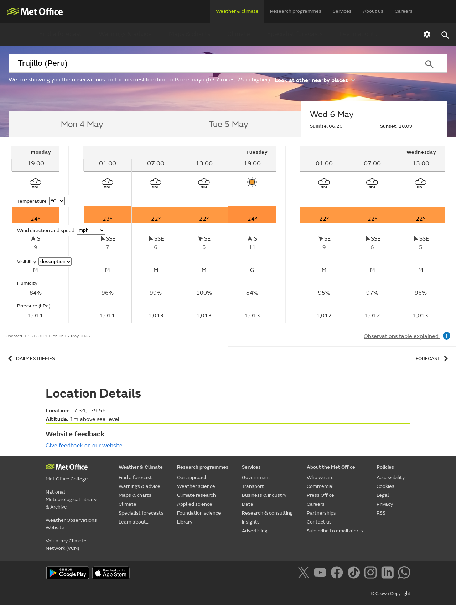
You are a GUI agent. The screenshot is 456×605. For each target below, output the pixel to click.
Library (184, 522)
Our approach (192, 477)
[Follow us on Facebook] (338, 573)
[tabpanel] (36, 234)
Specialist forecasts (295, 34)
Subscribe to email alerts (335, 531)
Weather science (196, 486)
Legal (383, 495)
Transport (253, 486)
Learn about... (359, 34)
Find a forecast (60, 34)
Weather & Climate (141, 467)
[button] (445, 34)
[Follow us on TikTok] (355, 573)
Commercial (320, 486)
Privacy (385, 504)
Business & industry (264, 495)
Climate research (196, 495)
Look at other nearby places (315, 79)
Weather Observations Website (71, 524)
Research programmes (295, 11)
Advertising (255, 531)
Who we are (320, 477)
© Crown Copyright (390, 593)
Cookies (385, 486)
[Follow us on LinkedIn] (389, 573)
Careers (404, 11)
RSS (381, 513)
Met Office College (67, 479)
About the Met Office (331, 467)
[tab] (82, 124)
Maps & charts (189, 34)
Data (247, 504)
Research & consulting (267, 513)
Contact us (319, 522)
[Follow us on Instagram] (371, 573)
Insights (251, 522)
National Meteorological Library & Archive (71, 499)
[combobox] (210, 63)
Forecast (433, 358)
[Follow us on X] (304, 573)
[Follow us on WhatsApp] (404, 573)
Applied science (194, 504)
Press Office (320, 495)
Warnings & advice (125, 34)
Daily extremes (30, 358)
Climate (238, 34)
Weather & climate (237, 11)
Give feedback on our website (84, 445)
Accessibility (391, 477)
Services (342, 11)
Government (256, 477)
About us (373, 11)
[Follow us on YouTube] (321, 573)
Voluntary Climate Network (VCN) (66, 544)
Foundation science (199, 513)
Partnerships (321, 513)
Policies (385, 467)
